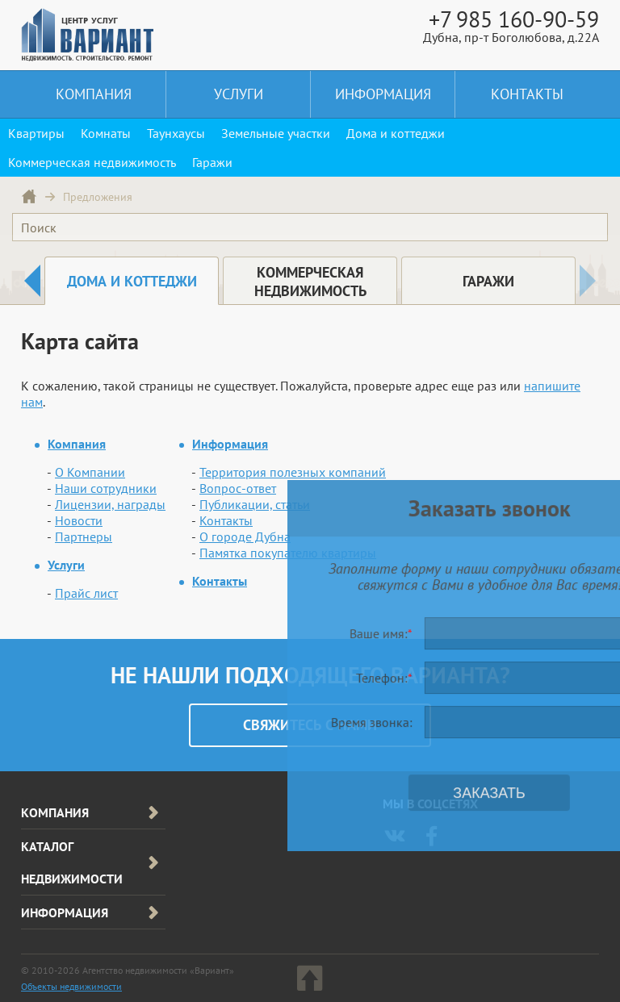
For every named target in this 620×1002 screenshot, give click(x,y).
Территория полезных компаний (292, 472)
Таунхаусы (176, 133)
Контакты (527, 94)
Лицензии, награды (110, 504)
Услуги (238, 94)
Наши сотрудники (106, 488)
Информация (383, 94)
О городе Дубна (245, 536)
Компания (94, 94)
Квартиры (36, 133)
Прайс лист (86, 593)
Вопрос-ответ (237, 488)
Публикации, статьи (254, 504)
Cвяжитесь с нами (310, 725)
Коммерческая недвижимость (92, 162)
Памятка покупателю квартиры (287, 553)
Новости (79, 520)
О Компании (90, 472)
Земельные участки (275, 133)
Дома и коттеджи (395, 133)
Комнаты (106, 133)
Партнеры (83, 536)
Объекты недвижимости (71, 986)
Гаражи (212, 162)
